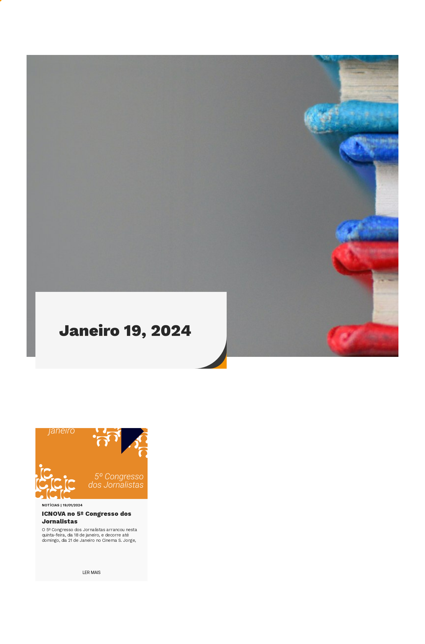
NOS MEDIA (335, 14)
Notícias (50, 505)
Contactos (373, 14)
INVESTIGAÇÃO (168, 14)
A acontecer (295, 14)
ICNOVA (125, 14)
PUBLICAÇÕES (217, 14)
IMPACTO (257, 14)
